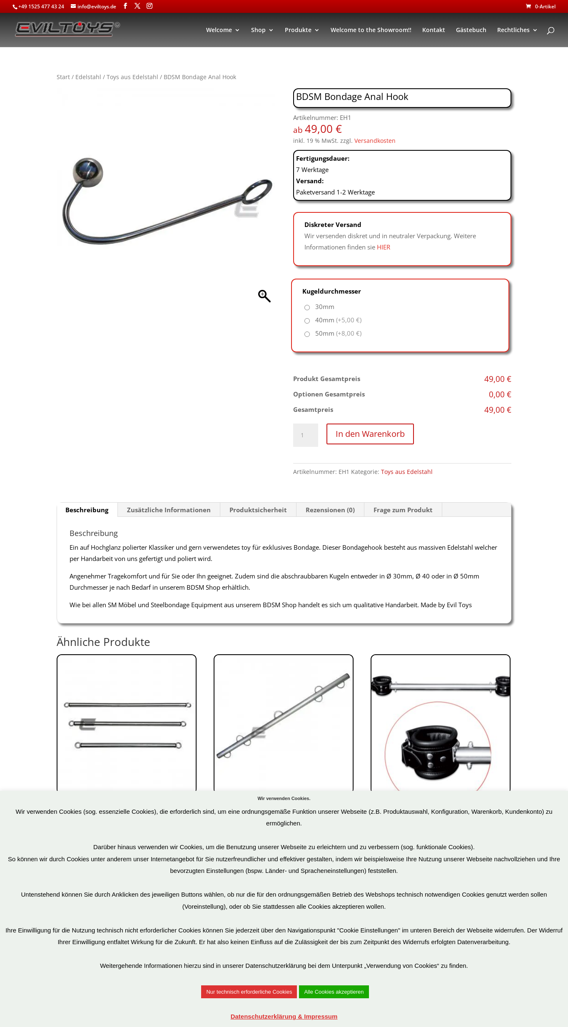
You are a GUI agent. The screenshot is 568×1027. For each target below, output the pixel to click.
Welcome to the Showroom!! (371, 30)
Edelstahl (88, 77)
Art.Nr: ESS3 (284, 764)
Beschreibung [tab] (86, 510)
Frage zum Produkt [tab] (403, 510)
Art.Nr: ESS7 (127, 753)
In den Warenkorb (370, 433)
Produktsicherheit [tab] (258, 510)
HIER (383, 247)
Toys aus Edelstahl (132, 77)
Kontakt (433, 30)
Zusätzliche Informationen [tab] (169, 510)
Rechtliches (513, 30)
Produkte (298, 30)
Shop (258, 30)
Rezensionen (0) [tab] (330, 510)
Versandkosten (375, 141)
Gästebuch (471, 30)
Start (63, 77)
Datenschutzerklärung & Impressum (284, 1016)
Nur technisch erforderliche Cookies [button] (249, 992)
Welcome (219, 30)
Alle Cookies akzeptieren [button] (334, 992)
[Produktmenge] (305, 435)
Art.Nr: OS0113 (441, 753)
